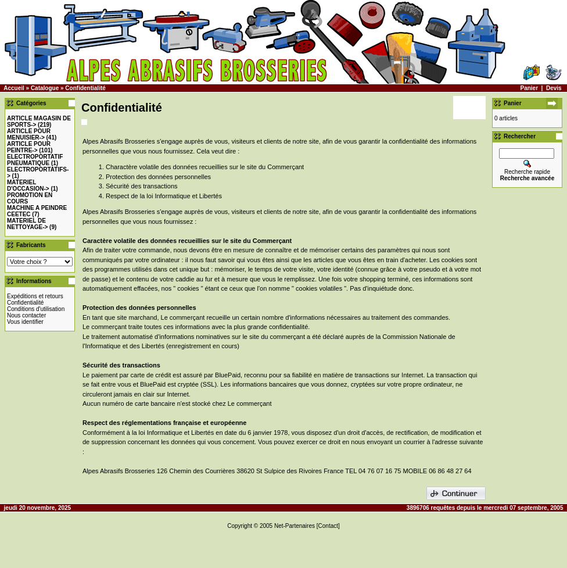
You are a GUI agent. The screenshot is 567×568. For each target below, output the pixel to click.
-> (29, 134)
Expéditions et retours (35, 296)
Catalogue (45, 88)
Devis (554, 88)
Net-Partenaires (294, 526)
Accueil (13, 88)
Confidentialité (85, 88)
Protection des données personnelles (158, 176)
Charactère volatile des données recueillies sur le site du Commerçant (205, 166)
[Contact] (328, 526)
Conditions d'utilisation (35, 309)
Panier (529, 88)
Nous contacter (26, 315)
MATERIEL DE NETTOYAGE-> (27, 223)
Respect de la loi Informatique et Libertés (164, 195)
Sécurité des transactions (142, 186)
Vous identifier (25, 322)
